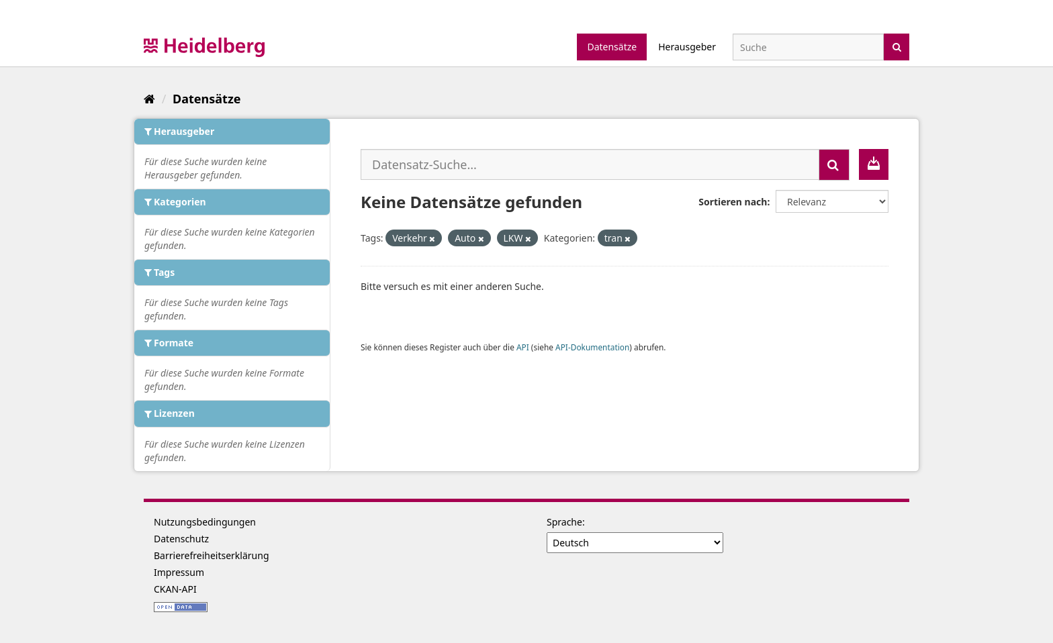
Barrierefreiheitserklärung (211, 555)
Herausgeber (687, 46)
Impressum (179, 572)
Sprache (564, 521)
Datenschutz (181, 538)
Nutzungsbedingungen (205, 521)
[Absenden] (897, 46)
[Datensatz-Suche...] (590, 164)
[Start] (149, 99)
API (522, 347)
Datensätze (612, 46)
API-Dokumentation (592, 347)
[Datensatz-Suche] (808, 47)
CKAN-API (175, 589)
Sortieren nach (732, 201)
